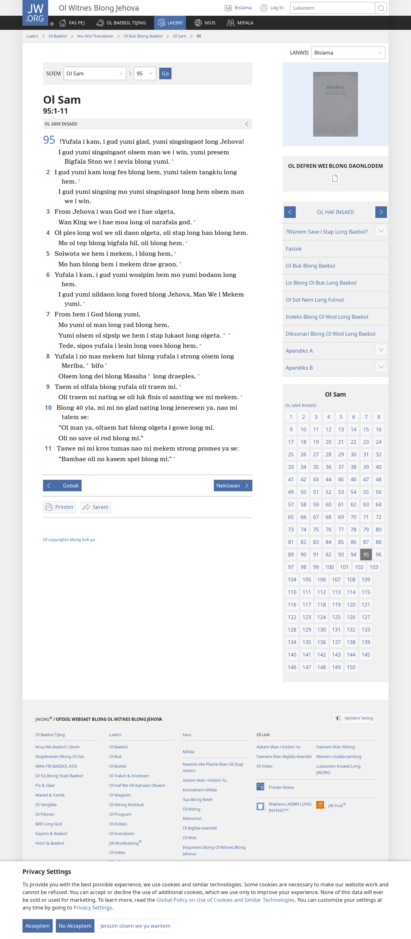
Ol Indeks (118, 824)
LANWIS (299, 52)
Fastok (294, 248)
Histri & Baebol (49, 843)
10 (49, 407)
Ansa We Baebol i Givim (57, 747)
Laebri (32, 36)
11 (49, 448)
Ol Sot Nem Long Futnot (315, 299)
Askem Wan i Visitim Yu (205, 780)
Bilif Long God (48, 824)
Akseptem (37, 925)
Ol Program (120, 814)
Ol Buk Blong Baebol (143, 36)
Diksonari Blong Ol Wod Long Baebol (330, 333)
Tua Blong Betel (197, 799)
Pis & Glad (45, 785)
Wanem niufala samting (339, 756)
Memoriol (192, 818)
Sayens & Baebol (51, 833)
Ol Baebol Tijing (50, 734)
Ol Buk (115, 756)
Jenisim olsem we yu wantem (136, 925)
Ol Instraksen (122, 833)
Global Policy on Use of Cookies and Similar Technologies (225, 899)
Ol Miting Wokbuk (126, 804)
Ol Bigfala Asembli (200, 828)
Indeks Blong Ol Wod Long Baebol (327, 316)
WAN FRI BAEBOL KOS (56, 766)
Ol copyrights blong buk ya (69, 539)
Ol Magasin (120, 795)
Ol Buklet (118, 766)
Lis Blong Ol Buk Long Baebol (321, 282)
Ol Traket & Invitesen (129, 776)
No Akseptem (75, 925)
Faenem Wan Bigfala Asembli (284, 756)
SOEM (53, 73)
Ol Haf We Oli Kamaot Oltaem (137, 785)
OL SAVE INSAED (300, 405)
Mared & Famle (50, 795)
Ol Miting (191, 809)
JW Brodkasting (125, 843)
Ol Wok (190, 837)
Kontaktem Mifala (200, 790)
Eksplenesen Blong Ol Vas (59, 756)
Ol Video (117, 852)
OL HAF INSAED (335, 212)
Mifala (188, 751)
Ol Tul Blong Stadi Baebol (59, 776)
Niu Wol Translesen (95, 36)
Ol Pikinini (44, 814)
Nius (187, 734)
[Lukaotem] (332, 8)
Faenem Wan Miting (335, 747)
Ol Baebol (57, 36)
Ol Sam (179, 36)
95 (50, 139)
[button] (121, 23)
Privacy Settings (93, 907)
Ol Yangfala (46, 804)
